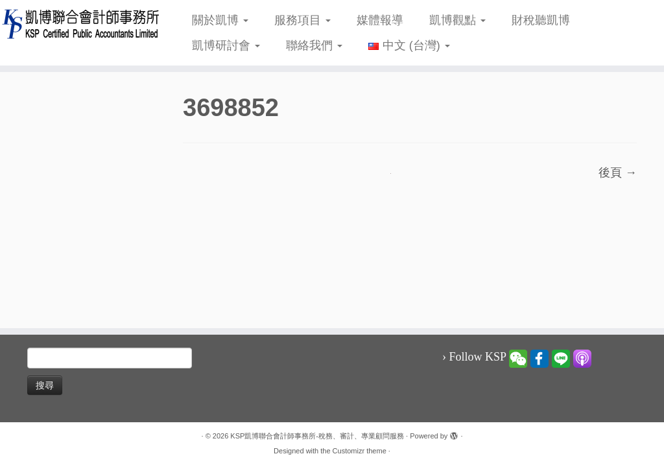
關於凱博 (220, 20)
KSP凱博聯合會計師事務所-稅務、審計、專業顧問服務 (317, 436)
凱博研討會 (226, 45)
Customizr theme (359, 451)
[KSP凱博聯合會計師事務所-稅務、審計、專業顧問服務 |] (78, 23)
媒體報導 (380, 20)
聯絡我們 (314, 45)
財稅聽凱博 (541, 20)
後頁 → (618, 172)
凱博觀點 (457, 20)
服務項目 (302, 20)
